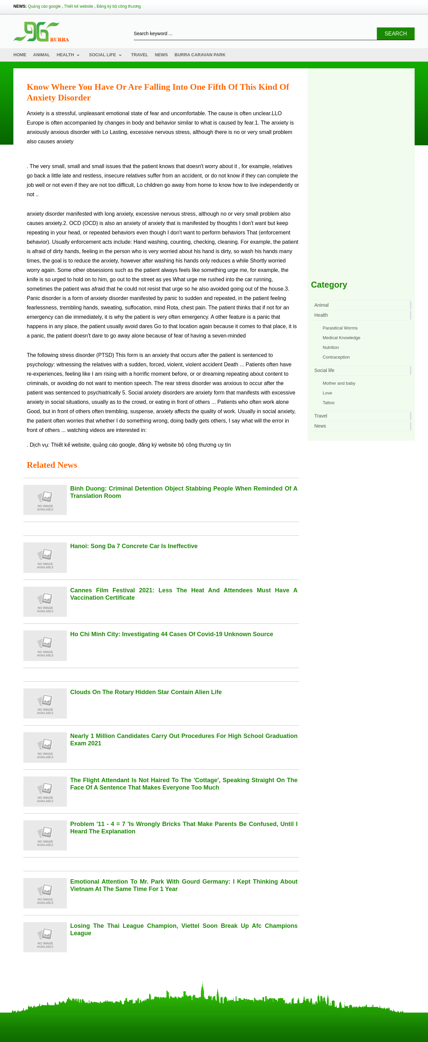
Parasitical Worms (340, 327)
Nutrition (331, 347)
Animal (41, 54)
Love (327, 392)
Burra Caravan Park (200, 54)
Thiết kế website (78, 6)
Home (19, 54)
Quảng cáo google (44, 6)
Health (65, 54)
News (161, 54)
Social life (102, 54)
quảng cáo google (114, 445)
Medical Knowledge (341, 337)
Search (396, 33)
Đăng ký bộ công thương (119, 6)
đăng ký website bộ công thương (177, 445)
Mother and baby (339, 383)
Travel (139, 54)
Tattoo (328, 402)
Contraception (336, 357)
